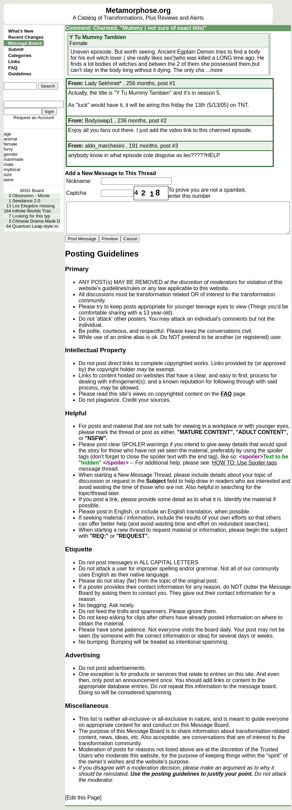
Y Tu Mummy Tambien (97, 37)
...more (214, 70)
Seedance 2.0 (26, 200)
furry (8, 149)
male (9, 164)
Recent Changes (25, 37)
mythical (12, 169)
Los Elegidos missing (33, 205)
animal (10, 139)
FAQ (12, 67)
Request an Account (34, 117)
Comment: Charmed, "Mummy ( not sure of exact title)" (136, 28)
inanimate (13, 159)
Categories (20, 55)
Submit (15, 49)
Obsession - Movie (30, 195)
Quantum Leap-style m (35, 226)
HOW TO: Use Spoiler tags (244, 463)
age (7, 133)
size (8, 174)
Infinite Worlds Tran (31, 210)
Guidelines (19, 73)
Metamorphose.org (138, 10)
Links (14, 61)
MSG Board (32, 190)
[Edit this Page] (83, 797)
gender (11, 154)
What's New (20, 31)
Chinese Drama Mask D (36, 221)
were (9, 179)
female (10, 144)
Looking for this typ (31, 216)
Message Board (25, 43)
